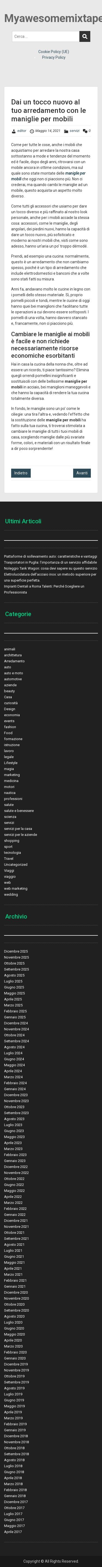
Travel (8, 859)
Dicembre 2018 (16, 1436)
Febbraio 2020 (15, 1352)
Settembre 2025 (16, 969)
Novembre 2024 (16, 1029)
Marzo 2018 (13, 1484)
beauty (9, 691)
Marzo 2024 (13, 1077)
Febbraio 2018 (15, 1490)
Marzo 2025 (13, 1005)
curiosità (11, 703)
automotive (13, 679)
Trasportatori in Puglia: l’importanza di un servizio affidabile (50, 562)
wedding (11, 894)
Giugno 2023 (14, 1131)
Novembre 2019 (16, 1370)
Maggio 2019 (14, 1406)
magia (9, 769)
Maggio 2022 (14, 1191)
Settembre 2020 (16, 1310)
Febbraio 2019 (15, 1424)
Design (9, 709)
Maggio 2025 (14, 993)
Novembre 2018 (16, 1442)
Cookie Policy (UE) (53, 52)
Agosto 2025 (14, 975)
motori (9, 787)
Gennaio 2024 (15, 1089)
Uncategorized (15, 865)
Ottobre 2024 (14, 1035)
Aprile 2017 (13, 1532)
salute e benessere (19, 811)
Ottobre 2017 (14, 1508)
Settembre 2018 (16, 1454)
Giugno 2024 (14, 1059)
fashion (10, 727)
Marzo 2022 (13, 1203)
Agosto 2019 (14, 1388)
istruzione (12, 745)
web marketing (15, 888)
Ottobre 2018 (14, 1448)
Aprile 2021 (13, 1268)
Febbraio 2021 (15, 1280)
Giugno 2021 (14, 1256)
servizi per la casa (18, 829)
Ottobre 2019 (14, 1376)
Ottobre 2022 (14, 1179)
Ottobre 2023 (14, 1107)
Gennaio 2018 (15, 1496)
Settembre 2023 (16, 1113)
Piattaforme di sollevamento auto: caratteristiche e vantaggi (50, 556)
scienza (10, 817)
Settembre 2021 (16, 1239)
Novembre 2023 (16, 1101)
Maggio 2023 (14, 1137)
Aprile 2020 (13, 1340)
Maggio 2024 (14, 1065)
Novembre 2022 (16, 1173)
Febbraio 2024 (15, 1083)
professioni (13, 799)
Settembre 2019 (16, 1382)
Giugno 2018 (14, 1472)
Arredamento (14, 661)
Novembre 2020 (16, 1298)
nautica (10, 793)
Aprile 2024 (13, 1071)
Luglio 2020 (13, 1322)
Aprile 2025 (13, 999)
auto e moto (13, 673)
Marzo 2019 (13, 1418)
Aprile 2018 (13, 1478)
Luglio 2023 (13, 1125)
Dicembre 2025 (16, 951)
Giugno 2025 (14, 987)
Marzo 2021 (13, 1274)
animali (9, 649)
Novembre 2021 (16, 1227)
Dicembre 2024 (16, 1023)
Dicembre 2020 (16, 1292)
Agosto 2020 (14, 1316)
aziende (10, 685)
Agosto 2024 (14, 1047)
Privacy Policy (54, 57)
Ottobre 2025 (14, 963)
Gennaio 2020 (15, 1358)
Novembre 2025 (16, 957)
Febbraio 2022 (15, 1209)
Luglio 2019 (13, 1394)
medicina (11, 781)
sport (8, 847)
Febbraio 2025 (15, 1011)
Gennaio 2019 (15, 1430)
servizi (74, 131)
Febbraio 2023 (15, 1155)
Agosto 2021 (14, 1245)
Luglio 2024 (13, 1053)
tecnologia (12, 853)
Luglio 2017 (13, 1514)
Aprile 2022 (13, 1197)
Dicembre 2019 (16, 1364)
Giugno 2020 (14, 1328)
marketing (12, 775)
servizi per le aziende (20, 835)
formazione (13, 739)
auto (7, 667)
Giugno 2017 (14, 1520)
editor (21, 131)
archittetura (13, 655)
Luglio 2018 (13, 1466)
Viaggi (9, 871)
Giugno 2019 (14, 1400)
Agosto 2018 (14, 1460)
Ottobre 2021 (14, 1233)
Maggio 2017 (14, 1526)
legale (9, 757)
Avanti (82, 473)
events (9, 721)
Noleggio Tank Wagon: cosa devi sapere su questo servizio (50, 568)
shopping (11, 841)
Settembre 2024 (16, 1041)
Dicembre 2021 (16, 1221)
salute (9, 805)
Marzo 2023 (13, 1149)
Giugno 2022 (14, 1185)
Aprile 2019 (13, 1412)
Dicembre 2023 (16, 1095)
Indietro (20, 473)
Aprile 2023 (13, 1143)
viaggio (10, 876)
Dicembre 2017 (16, 1502)
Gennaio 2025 (15, 1017)
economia (12, 715)
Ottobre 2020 (14, 1304)
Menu (10, 9)
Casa (8, 697)
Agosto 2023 (14, 1119)
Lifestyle (10, 763)
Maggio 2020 (14, 1334)
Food (8, 733)
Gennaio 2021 (15, 1286)
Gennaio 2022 (15, 1215)
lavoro (9, 751)
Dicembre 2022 (16, 1167)
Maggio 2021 (14, 1262)
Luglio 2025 (13, 981)
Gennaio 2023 (15, 1161)
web (7, 882)
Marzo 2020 (13, 1346)
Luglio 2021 (13, 1250)
